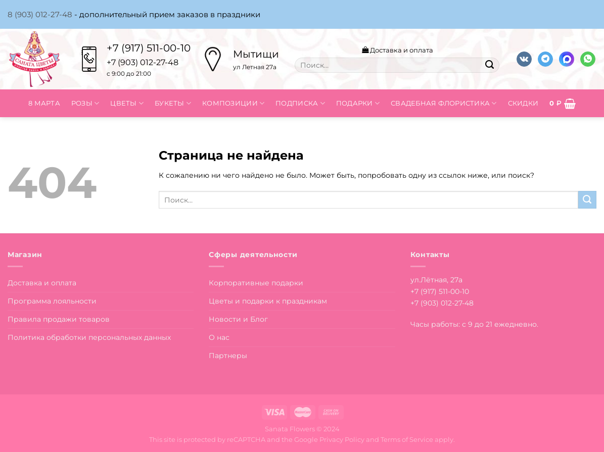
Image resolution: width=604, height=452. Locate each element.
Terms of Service (407, 439)
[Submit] (490, 65)
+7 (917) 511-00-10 (149, 48)
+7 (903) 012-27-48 (442, 303)
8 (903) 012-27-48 (40, 14)
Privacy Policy (341, 439)
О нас (219, 337)
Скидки (523, 103)
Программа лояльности (52, 301)
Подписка (300, 103)
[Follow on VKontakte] (524, 59)
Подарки (358, 103)
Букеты (173, 103)
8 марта (44, 103)
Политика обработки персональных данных (89, 337)
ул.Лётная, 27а (436, 279)
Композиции (233, 103)
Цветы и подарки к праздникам (268, 301)
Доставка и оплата (397, 50)
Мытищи (256, 54)
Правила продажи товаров (59, 319)
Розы (85, 103)
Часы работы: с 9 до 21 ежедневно (473, 324)
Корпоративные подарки (256, 282)
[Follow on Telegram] (545, 59)
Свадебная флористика (444, 103)
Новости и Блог (238, 319)
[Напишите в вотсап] (587, 59)
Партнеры (228, 355)
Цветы (127, 103)
